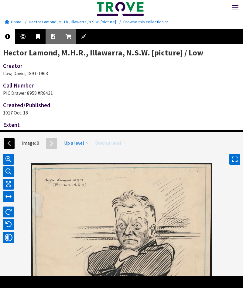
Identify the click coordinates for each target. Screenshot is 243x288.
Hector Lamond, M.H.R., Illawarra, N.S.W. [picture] (72, 22)
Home (13, 22)
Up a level (76, 143)
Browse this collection (145, 22)
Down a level (110, 143)
